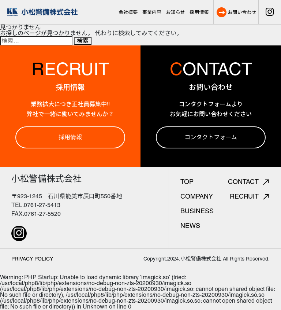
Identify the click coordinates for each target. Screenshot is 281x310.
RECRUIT (249, 196)
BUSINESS (197, 211)
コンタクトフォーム (210, 137)
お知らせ (175, 12)
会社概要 (128, 12)
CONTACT (248, 181)
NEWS (190, 225)
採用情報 (199, 12)
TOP (187, 181)
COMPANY (196, 196)
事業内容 (151, 12)
